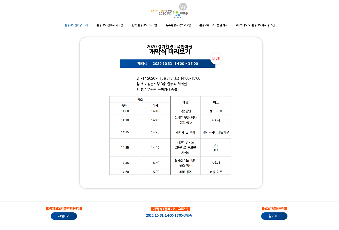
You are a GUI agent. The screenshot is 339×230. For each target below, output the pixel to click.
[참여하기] (274, 216)
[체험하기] (64, 216)
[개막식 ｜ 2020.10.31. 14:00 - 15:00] (167, 63)
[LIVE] (216, 58)
